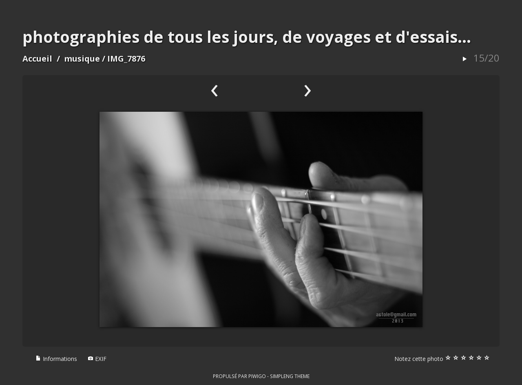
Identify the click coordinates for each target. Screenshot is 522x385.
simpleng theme (290, 376)
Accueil (37, 58)
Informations (56, 359)
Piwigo (257, 376)
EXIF (97, 359)
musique (82, 58)
